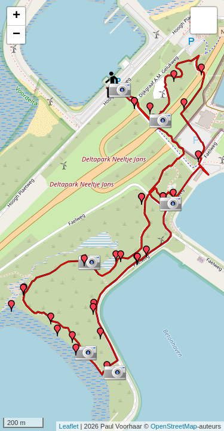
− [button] (16, 35)
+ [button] (16, 16)
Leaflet (69, 426)
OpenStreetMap (174, 426)
